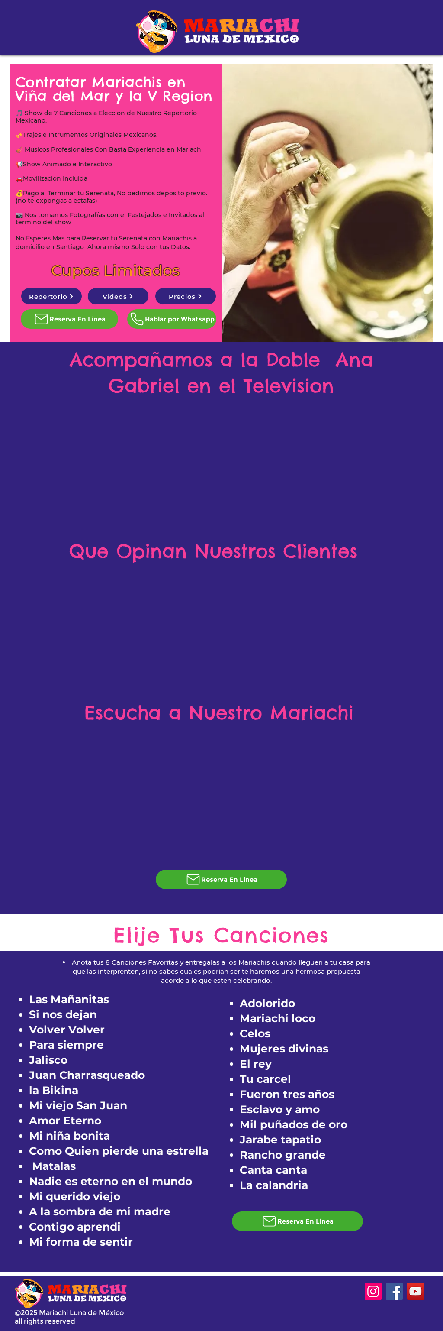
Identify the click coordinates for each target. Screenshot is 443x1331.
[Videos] (118, 296)
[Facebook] (394, 1291)
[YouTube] (415, 1291)
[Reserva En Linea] (69, 319)
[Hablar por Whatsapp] (171, 319)
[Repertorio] (51, 296)
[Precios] (185, 296)
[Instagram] (373, 1291)
